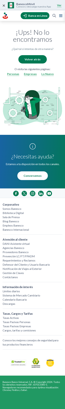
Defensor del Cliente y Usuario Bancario (26, 264)
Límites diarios (11, 291)
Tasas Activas (11, 317)
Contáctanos (10, 277)
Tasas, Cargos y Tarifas (18, 313)
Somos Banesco (12, 208)
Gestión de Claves (13, 273)
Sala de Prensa (11, 217)
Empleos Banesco (13, 225)
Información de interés (18, 287)
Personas (13, 74)
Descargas (9, 303)
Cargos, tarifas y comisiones (19, 330)
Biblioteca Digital (13, 213)
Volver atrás (33, 59)
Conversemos (33, 175)
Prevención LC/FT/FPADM (19, 256)
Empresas (30, 74)
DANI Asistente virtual (16, 243)
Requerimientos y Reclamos (19, 260)
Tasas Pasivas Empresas (17, 326)
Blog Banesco (11, 221)
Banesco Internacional (16, 229)
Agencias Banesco (13, 247)
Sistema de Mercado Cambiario (21, 295)
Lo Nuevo (47, 74)
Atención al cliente (15, 239)
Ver (59, 5)
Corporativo (11, 204)
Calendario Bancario (15, 299)
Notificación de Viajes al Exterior (22, 268)
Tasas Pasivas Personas (16, 322)
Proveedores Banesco (16, 252)
